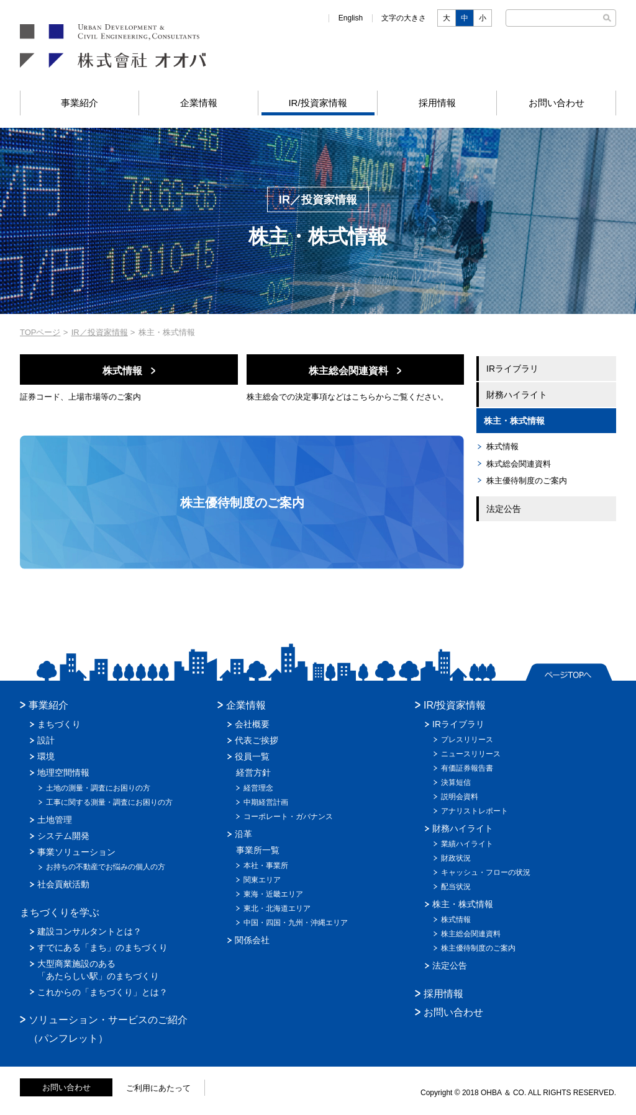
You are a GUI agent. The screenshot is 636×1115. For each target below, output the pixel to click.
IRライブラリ (512, 369)
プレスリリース (467, 739)
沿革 (243, 834)
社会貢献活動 (63, 884)
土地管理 (54, 820)
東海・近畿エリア (273, 894)
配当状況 (456, 886)
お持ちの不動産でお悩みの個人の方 (105, 866)
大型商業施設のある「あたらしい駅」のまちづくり (98, 970)
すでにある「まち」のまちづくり (102, 947)
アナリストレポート (474, 811)
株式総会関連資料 (518, 463)
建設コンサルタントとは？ (89, 931)
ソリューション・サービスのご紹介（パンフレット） (108, 1029)
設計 (46, 740)
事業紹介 (79, 102)
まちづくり (59, 724)
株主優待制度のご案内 (526, 480)
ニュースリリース (471, 754)
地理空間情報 (63, 772)
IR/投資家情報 (317, 102)
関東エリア (262, 879)
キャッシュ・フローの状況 (485, 872)
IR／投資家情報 (99, 332)
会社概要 (252, 724)
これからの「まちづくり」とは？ (102, 992)
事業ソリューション (76, 852)
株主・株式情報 (514, 421)
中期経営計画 (265, 802)
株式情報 (502, 446)
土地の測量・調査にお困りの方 (98, 788)
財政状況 (456, 858)
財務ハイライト (516, 395)
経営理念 (258, 788)
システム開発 (63, 836)
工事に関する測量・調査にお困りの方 (109, 802)
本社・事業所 (265, 865)
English (350, 18)
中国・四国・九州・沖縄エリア (295, 922)
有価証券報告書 (467, 768)
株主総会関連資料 (471, 933)
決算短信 (456, 782)
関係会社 (252, 940)
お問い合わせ (556, 102)
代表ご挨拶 (256, 740)
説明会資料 (459, 796)
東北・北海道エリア (277, 908)
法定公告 (503, 509)
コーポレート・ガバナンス (288, 816)
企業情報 (198, 102)
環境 (46, 756)
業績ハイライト (467, 844)
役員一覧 (252, 756)
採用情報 (437, 102)
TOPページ (40, 332)
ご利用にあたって (158, 1088)
